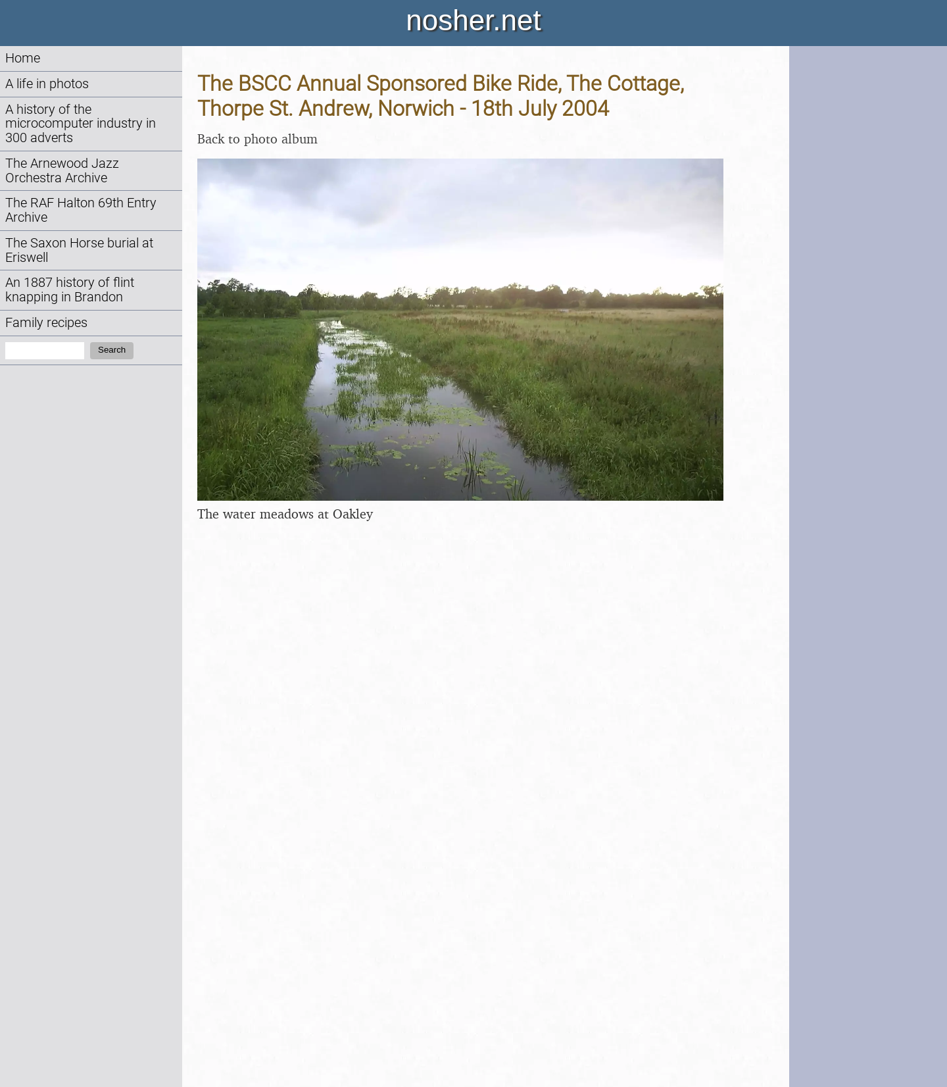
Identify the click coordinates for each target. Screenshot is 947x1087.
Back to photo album (257, 138)
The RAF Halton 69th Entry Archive (81, 210)
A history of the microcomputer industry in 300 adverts (80, 124)
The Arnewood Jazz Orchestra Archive (62, 171)
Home (22, 58)
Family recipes (46, 322)
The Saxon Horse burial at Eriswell (79, 250)
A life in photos (47, 83)
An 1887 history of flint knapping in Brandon (69, 290)
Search (112, 350)
